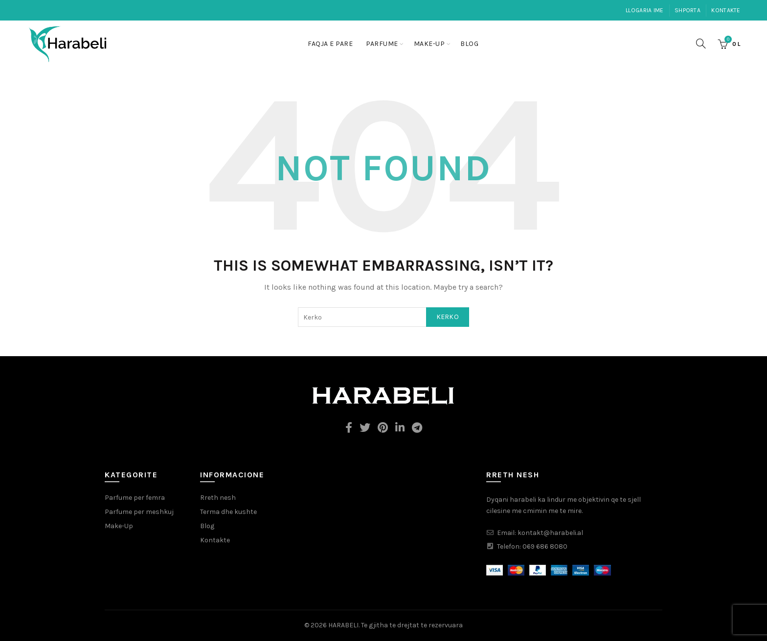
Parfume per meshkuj (139, 512)
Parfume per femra (135, 497)
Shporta (687, 10)
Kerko (447, 317)
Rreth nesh (218, 497)
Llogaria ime (645, 10)
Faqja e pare (330, 44)
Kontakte (725, 10)
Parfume (382, 44)
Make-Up (429, 44)
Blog (469, 44)
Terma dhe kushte (228, 512)
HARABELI (343, 625)
